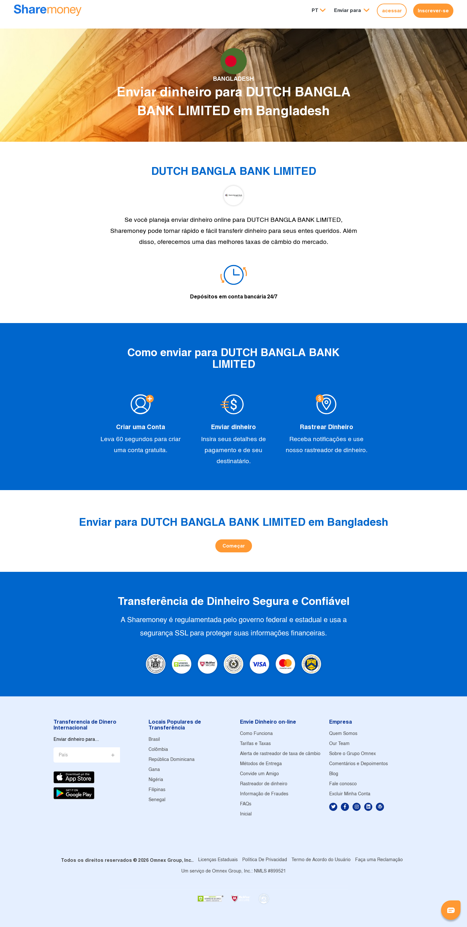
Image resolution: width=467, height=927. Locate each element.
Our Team (339, 744)
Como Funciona (256, 734)
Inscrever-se (433, 10)
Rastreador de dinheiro (263, 784)
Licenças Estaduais (218, 860)
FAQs (245, 804)
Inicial (246, 814)
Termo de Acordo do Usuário (321, 860)
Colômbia (158, 750)
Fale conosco (343, 784)
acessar (392, 10)
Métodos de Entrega (261, 764)
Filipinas (157, 790)
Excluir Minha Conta (349, 794)
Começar (233, 545)
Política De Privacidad (264, 860)
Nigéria (156, 780)
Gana (154, 770)
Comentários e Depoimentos (358, 764)
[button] (351, 11)
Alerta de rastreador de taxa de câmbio (280, 754)
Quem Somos (343, 734)
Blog (333, 774)
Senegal (157, 800)
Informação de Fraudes (264, 794)
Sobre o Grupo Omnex (352, 754)
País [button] (63, 755)
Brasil (154, 740)
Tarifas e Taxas (255, 744)
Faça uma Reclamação (379, 860)
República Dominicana (172, 760)
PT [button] (315, 10)
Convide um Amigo (259, 774)
